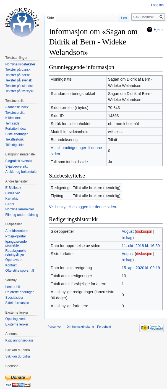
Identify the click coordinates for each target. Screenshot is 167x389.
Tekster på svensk (18, 80)
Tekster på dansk (17, 70)
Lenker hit (12, 287)
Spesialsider (14, 298)
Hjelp (158, 29)
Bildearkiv (12, 193)
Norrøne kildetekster (20, 64)
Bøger (9, 204)
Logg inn (157, 5)
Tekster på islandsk (19, 86)
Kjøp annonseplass (19, 340)
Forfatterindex (15, 129)
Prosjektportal (15, 236)
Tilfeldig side (14, 145)
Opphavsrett (14, 260)
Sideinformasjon (17, 303)
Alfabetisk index (16, 107)
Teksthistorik (14, 139)
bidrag (127, 237)
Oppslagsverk (15, 319)
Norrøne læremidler (19, 209)
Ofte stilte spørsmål (19, 270)
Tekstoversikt (14, 113)
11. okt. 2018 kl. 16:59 (141, 246)
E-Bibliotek (13, 188)
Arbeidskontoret (16, 231)
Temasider (12, 123)
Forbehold (104, 326)
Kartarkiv (11, 198)
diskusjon (144, 231)
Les (124, 18)
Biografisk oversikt (18, 161)
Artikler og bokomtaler (21, 172)
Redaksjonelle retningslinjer (15, 252)
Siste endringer (16, 134)
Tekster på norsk (17, 75)
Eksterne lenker (16, 324)
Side (50, 18)
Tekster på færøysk (19, 91)
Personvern (55, 326)
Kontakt (11, 265)
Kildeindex (12, 118)
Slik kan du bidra (17, 356)
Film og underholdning (21, 215)
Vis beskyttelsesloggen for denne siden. (83, 207)
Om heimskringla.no (80, 326)
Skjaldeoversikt (16, 166)
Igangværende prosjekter (16, 243)
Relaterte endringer (19, 292)
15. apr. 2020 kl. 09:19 (141, 268)
